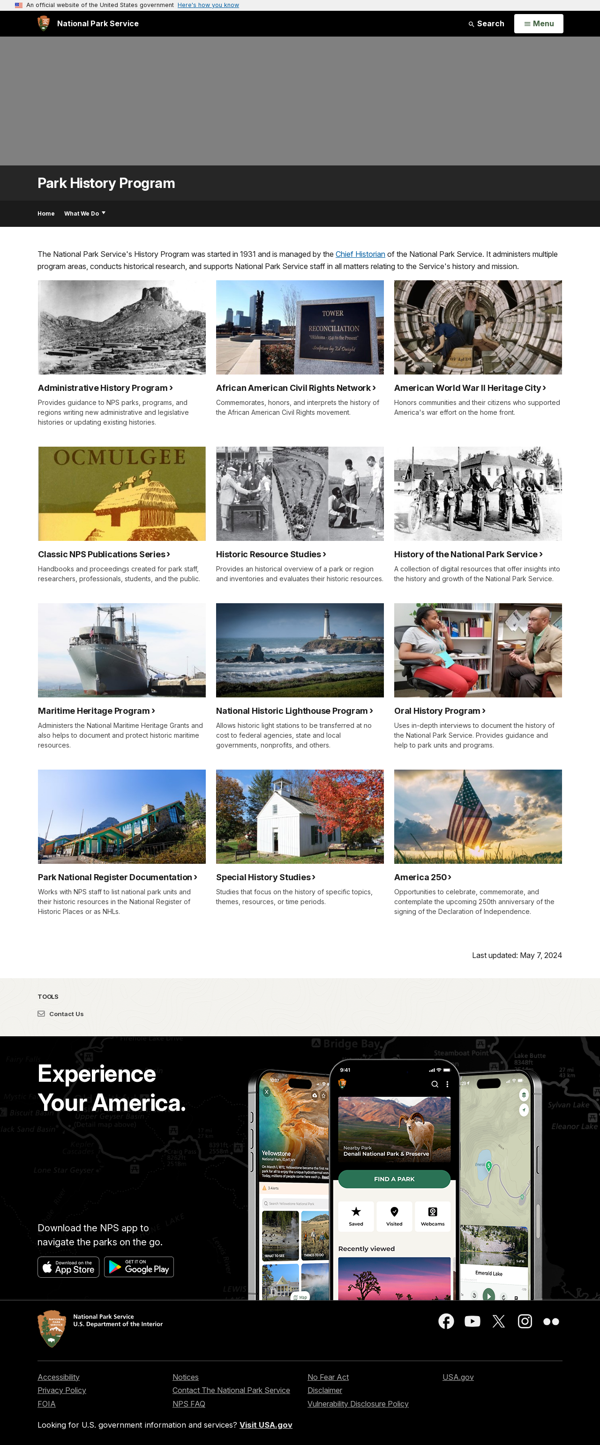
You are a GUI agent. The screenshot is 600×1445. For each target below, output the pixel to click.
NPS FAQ (188, 1403)
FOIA (47, 1403)
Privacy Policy (62, 1390)
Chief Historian (360, 254)
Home (46, 213)
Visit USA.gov (266, 1425)
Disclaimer (325, 1390)
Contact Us (61, 1014)
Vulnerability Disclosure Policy (358, 1403)
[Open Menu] (538, 24)
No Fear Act (328, 1377)
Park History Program (106, 183)
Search (486, 23)
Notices (185, 1377)
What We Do (84, 213)
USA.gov (458, 1377)
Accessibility (59, 1377)
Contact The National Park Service (231, 1390)
